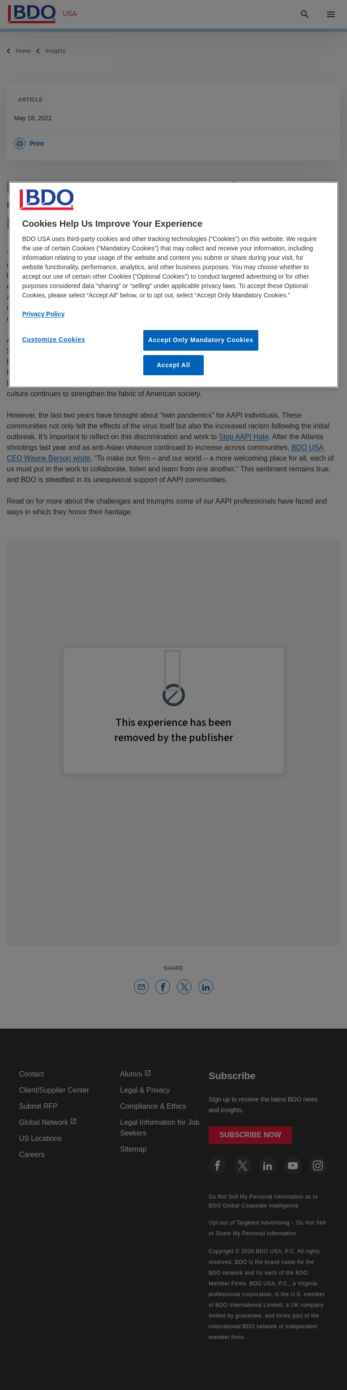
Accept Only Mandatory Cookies (200, 339)
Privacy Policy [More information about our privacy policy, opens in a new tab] (43, 314)
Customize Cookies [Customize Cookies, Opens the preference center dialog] (53, 339)
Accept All (173, 365)
